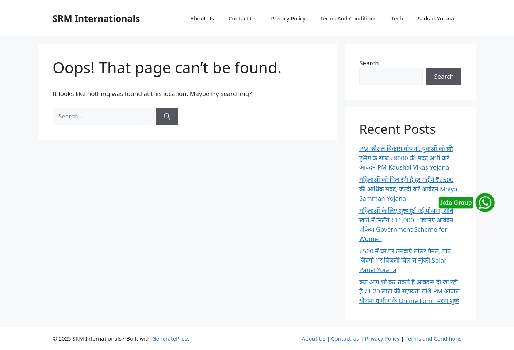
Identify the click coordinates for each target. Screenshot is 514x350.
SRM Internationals (96, 18)
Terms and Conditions (433, 338)
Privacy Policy (288, 18)
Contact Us (242, 18)
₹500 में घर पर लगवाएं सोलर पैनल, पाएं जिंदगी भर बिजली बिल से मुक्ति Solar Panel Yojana (405, 260)
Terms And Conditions (348, 18)
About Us (202, 18)
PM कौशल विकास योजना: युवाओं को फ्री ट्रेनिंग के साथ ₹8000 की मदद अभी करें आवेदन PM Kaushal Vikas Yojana (406, 157)
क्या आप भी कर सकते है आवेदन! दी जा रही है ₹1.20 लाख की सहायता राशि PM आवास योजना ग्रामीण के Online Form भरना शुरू (409, 291)
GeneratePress (171, 338)
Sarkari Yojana (436, 18)
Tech (397, 18)
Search (369, 63)
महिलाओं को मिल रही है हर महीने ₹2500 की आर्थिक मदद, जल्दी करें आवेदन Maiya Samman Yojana (408, 188)
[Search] (167, 116)
